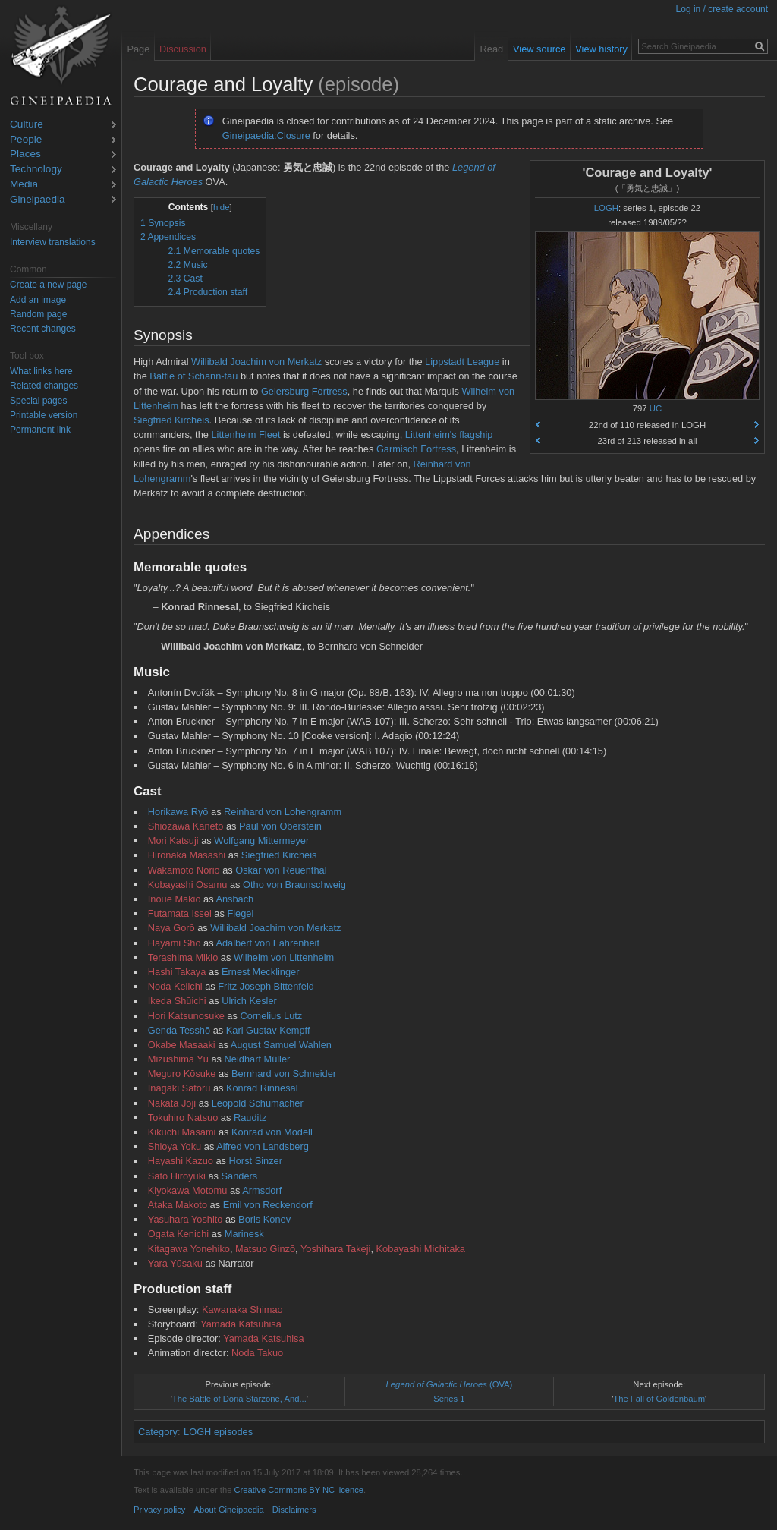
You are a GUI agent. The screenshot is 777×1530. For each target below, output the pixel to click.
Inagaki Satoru (179, 1088)
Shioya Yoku (174, 1146)
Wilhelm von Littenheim (284, 957)
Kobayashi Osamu (188, 884)
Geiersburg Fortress (304, 391)
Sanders (240, 1176)
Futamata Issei (180, 913)
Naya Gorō (171, 927)
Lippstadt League (462, 361)
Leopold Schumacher (258, 1103)
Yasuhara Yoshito (185, 1219)
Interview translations (53, 242)
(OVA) (449, 1384)
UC (656, 408)
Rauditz (250, 1117)
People (26, 140)
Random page (38, 314)
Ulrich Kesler (249, 1000)
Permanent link (40, 429)
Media (24, 185)
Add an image (38, 299)
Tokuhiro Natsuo (183, 1117)
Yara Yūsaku (175, 1263)
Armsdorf (262, 1190)
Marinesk (244, 1233)
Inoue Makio (174, 899)
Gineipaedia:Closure (266, 135)
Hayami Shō (174, 943)
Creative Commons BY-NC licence (298, 1489)
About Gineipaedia (229, 1509)
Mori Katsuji (173, 840)
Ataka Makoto (177, 1204)
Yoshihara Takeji (335, 1249)
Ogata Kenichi (178, 1233)
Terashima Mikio (183, 957)
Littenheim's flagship (449, 434)
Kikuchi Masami (182, 1132)
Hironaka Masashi (186, 855)
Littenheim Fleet (245, 434)
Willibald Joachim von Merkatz (256, 361)
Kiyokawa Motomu (188, 1190)
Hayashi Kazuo (180, 1160)
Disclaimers (294, 1509)
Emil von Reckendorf (268, 1204)
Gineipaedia (37, 200)
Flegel (240, 913)
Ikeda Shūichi (177, 1000)
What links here (41, 371)
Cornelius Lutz (271, 1016)
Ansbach (234, 899)
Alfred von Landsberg (262, 1146)
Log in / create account (722, 9)
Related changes (44, 385)
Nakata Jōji (172, 1103)
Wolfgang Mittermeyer (261, 840)
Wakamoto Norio (184, 870)
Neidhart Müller (258, 1059)
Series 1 (448, 1398)
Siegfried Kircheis (171, 420)
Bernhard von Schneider (283, 1073)
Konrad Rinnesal (262, 1088)
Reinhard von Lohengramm (282, 811)
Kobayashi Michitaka (420, 1249)
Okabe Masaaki (181, 1044)
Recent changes (43, 328)
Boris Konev (264, 1219)
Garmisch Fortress (416, 449)
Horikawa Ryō (178, 811)
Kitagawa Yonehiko (189, 1249)
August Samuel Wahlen (281, 1044)
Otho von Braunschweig (294, 884)
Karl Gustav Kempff (268, 1030)
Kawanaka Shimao (242, 1309)
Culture (26, 125)
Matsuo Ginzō (265, 1249)
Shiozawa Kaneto (186, 826)
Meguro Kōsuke (182, 1073)
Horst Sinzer (255, 1160)
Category (158, 1431)
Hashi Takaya (177, 972)
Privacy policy (159, 1509)
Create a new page (48, 284)
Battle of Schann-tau (193, 376)
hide (221, 207)
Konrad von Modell (272, 1132)
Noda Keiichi (175, 986)
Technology (36, 170)
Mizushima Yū (178, 1059)
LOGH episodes (218, 1431)
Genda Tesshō (179, 1030)
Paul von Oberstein (280, 826)
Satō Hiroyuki (177, 1176)
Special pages (38, 400)
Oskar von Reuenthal (280, 870)
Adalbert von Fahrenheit (267, 943)
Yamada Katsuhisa (240, 1324)
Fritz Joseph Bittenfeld (266, 986)
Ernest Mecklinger (260, 972)
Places (25, 154)
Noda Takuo (257, 1352)
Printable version (43, 415)
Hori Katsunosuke (186, 1016)
